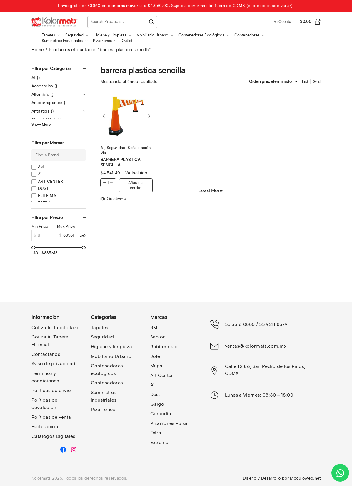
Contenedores (107, 383)
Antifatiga (42, 111)
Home (37, 49)
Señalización (139, 147)
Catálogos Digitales (53, 436)
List (305, 81)
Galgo (157, 404)
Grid (317, 81)
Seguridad (116, 147)
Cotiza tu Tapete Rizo (55, 327)
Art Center (161, 375)
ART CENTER (50, 181)
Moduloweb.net (305, 478)
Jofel (156, 356)
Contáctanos (45, 354)
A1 (103, 147)
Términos (42, 373)
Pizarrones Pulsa (169, 423)
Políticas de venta (51, 417)
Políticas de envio (51, 390)
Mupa (156, 365)
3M (41, 167)
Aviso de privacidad (53, 363)
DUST (43, 188)
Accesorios (44, 85)
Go (82, 235)
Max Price (66, 226)
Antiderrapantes (49, 102)
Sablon (158, 337)
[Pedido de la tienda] (267, 81)
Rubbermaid (164, 346)
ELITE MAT (48, 195)
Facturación (44, 426)
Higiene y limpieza (111, 346)
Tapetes (99, 327)
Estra (155, 432)
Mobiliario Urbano (111, 356)
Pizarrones (103, 409)
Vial (104, 153)
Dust (155, 394)
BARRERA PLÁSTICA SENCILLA (121, 162)
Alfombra (42, 94)
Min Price (39, 226)
